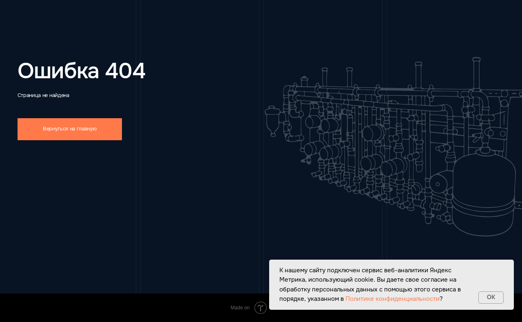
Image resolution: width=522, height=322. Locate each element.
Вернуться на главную (70, 129)
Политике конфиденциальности (392, 299)
